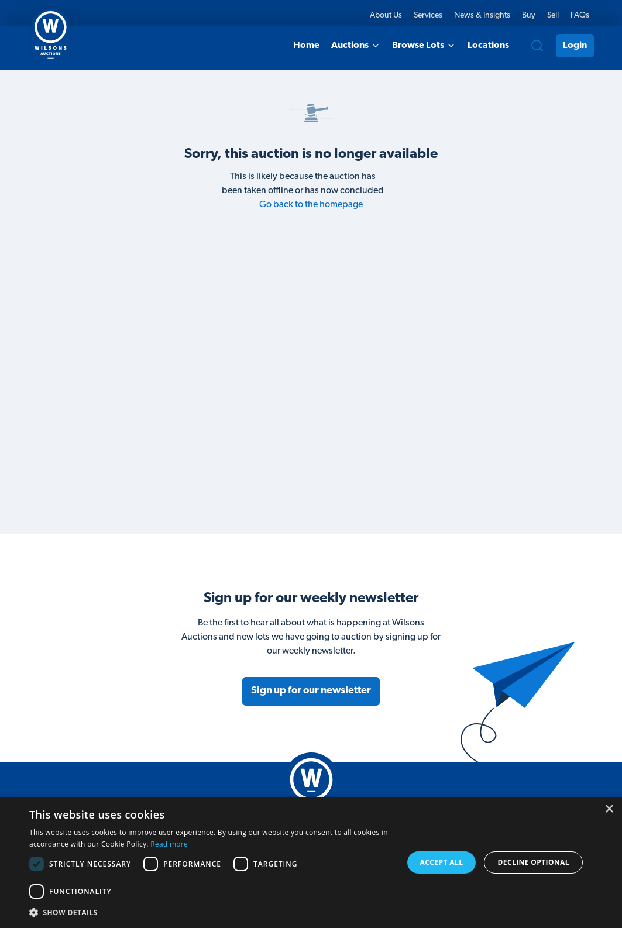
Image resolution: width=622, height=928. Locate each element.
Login (575, 45)
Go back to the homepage (311, 204)
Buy (528, 15)
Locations (488, 45)
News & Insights (482, 15)
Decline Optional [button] (533, 862)
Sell (553, 15)
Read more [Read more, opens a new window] (169, 844)
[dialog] (311, 862)
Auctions (355, 45)
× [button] (608, 809)
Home (306, 45)
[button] (210, 912)
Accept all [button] (441, 862)
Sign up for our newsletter (311, 691)
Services (428, 15)
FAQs (580, 15)
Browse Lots (424, 45)
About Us (386, 15)
